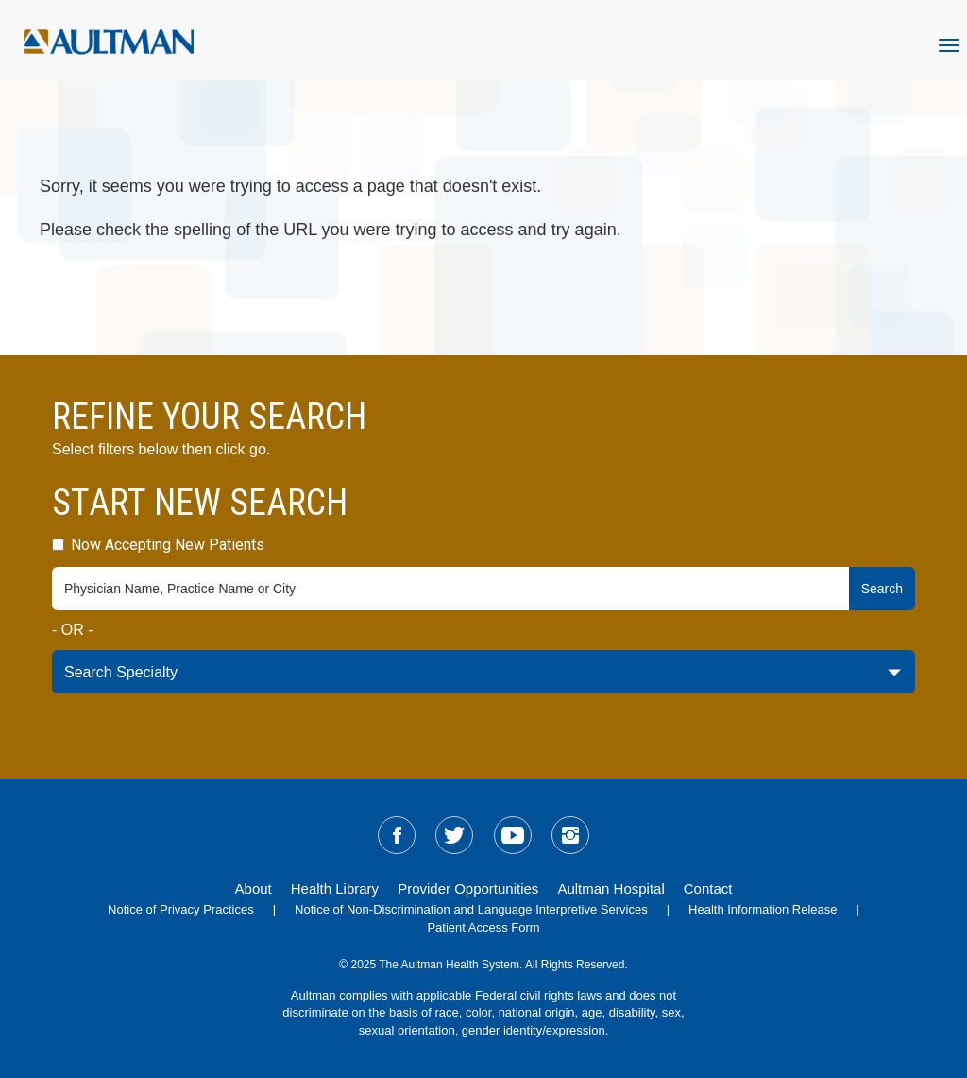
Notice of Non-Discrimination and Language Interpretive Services (471, 909)
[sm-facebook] (397, 835)
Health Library (335, 889)
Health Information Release (763, 909)
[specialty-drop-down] (483, 671)
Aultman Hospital (610, 889)
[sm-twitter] (454, 835)
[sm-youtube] (513, 835)
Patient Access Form (483, 927)
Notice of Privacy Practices (181, 909)
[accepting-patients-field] (58, 545)
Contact (708, 889)
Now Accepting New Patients (158, 545)
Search (882, 588)
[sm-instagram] (570, 835)
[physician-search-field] (451, 588)
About (253, 889)
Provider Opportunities (468, 889)
